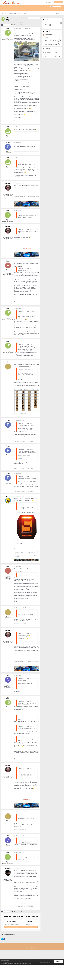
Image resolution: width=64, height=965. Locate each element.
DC (8, 675)
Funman (8, 142)
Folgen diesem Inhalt (32, 18)
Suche (11, 7)
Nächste (11, 24)
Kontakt (39, 945)
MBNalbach (8, 868)
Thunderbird (49, 25)
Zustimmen (58, 961)
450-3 (7, 362)
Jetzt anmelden (29, 927)
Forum (5, 7)
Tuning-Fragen (21, 22)
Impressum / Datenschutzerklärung (30, 945)
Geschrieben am (19, 28)
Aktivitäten (18, 7)
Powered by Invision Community (32, 948)
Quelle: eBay (17, 540)
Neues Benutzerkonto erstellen (12, 927)
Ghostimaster (8, 183)
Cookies (6, 962)
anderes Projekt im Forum (24, 365)
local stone (10, 22)
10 (39, 18)
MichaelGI (48, 35)
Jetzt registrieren (58, 1)
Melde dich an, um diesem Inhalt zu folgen (19, 18)
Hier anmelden (49, 2)
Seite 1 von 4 (19, 24)
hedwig (8, 261)
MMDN (8, 496)
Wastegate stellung (48, 34)
